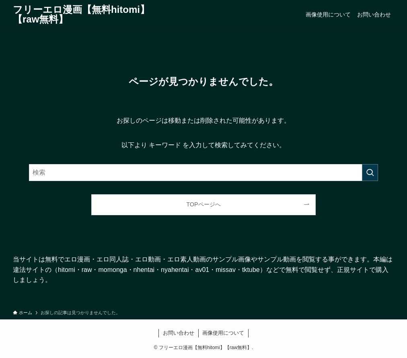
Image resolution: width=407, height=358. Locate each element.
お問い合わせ (178, 333)
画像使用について (223, 333)
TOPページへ (203, 204)
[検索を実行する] (370, 172)
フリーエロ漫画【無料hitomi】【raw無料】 (81, 14)
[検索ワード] (203, 172)
